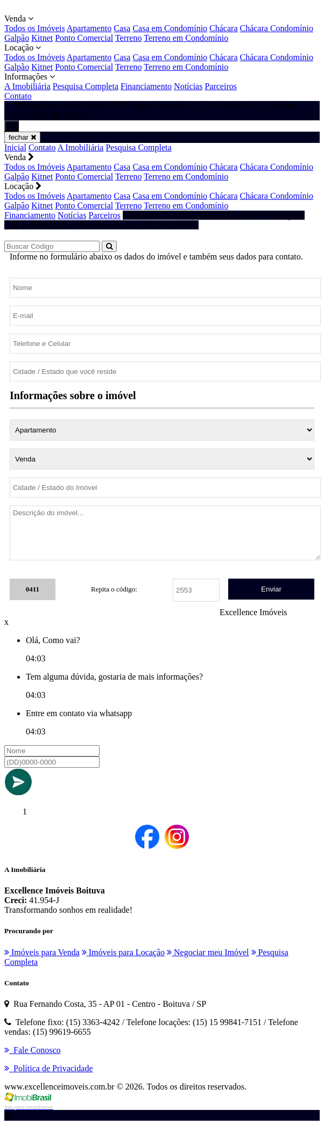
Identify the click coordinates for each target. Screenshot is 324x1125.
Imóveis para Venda (42, 952)
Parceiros (221, 86)
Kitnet (42, 37)
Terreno (128, 37)
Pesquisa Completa (85, 86)
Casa (122, 28)
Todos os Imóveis (34, 28)
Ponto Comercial (84, 37)
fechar (22, 137)
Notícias (188, 86)
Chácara (223, 28)
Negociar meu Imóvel (208, 952)
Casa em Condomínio (169, 28)
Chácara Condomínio (276, 28)
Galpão (16, 37)
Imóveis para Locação (123, 952)
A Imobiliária (27, 86)
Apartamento (89, 28)
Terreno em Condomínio (186, 37)
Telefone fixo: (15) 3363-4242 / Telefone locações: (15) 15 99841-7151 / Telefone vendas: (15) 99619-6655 (154, 220)
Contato (18, 95)
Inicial (15, 147)
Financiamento (146, 86)
